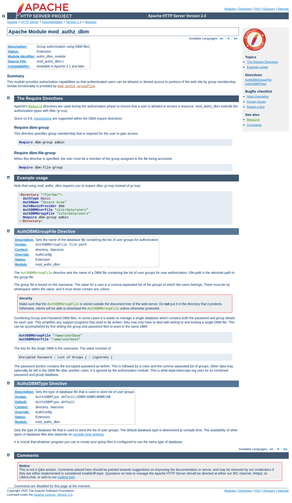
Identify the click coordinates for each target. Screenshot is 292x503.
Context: (21, 250)
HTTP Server (30, 22)
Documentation (52, 22)
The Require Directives (262, 62)
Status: (13, 51)
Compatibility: (19, 66)
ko (235, 38)
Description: (17, 46)
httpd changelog (258, 96)
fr (229, 38)
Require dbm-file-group (35, 153)
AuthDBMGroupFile (258, 80)
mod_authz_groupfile (76, 86)
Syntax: (21, 244)
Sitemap (283, 9)
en (221, 38)
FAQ (257, 9)
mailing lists (66, 477)
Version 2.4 (74, 22)
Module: (21, 264)
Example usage (257, 67)
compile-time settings (88, 434)
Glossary (269, 9)
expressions (43, 118)
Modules (230, 9)
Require (253, 120)
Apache (12, 22)
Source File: (17, 61)
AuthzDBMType (255, 84)
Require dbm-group (31, 128)
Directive (66, 231)
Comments (254, 125)
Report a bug (256, 107)
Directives (245, 9)
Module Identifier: (21, 56)
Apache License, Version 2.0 (53, 494)
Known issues (256, 101)
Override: (22, 254)
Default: (21, 402)
